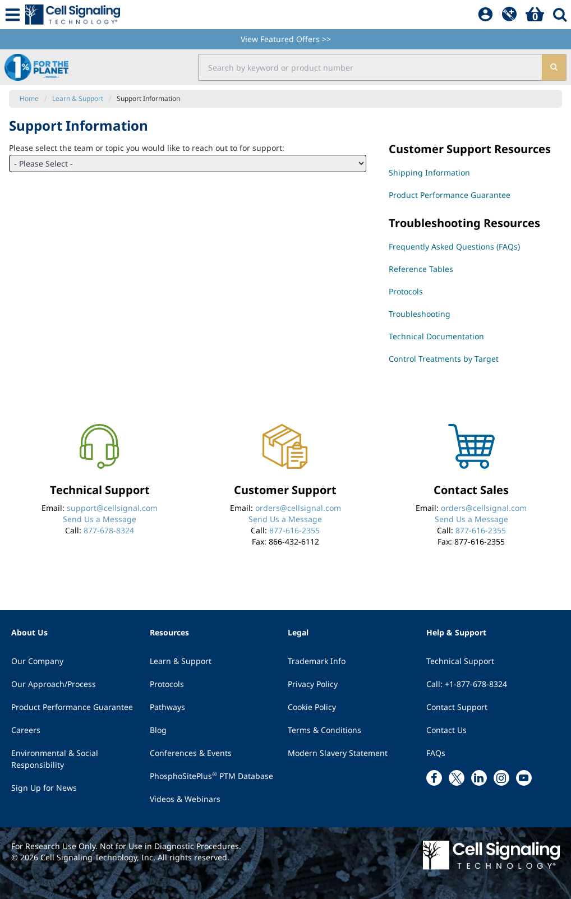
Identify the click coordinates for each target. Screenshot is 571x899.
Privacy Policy (313, 684)
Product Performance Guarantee (72, 707)
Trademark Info (317, 661)
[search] (553, 67)
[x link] (456, 778)
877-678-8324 (109, 530)
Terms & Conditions (324, 730)
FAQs (435, 753)
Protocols (167, 684)
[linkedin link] (479, 778)
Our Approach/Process (53, 684)
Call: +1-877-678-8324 (466, 684)
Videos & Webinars (185, 799)
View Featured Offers (286, 39)
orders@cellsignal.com (298, 507)
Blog (158, 730)
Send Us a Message (99, 519)
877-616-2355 (294, 530)
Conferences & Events (191, 753)
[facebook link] (434, 778)
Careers (25, 730)
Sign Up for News (44, 787)
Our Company (37, 661)
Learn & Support (180, 661)
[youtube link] (524, 778)
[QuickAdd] (509, 14)
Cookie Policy (312, 707)
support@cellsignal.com (112, 507)
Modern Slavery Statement (338, 753)
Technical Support (460, 661)
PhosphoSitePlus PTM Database (211, 775)
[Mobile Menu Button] (12, 14)
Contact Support (456, 707)
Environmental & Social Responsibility (54, 759)
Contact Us (446, 730)
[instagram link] (501, 778)
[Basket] (535, 14)
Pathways (167, 707)
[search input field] (370, 67)
